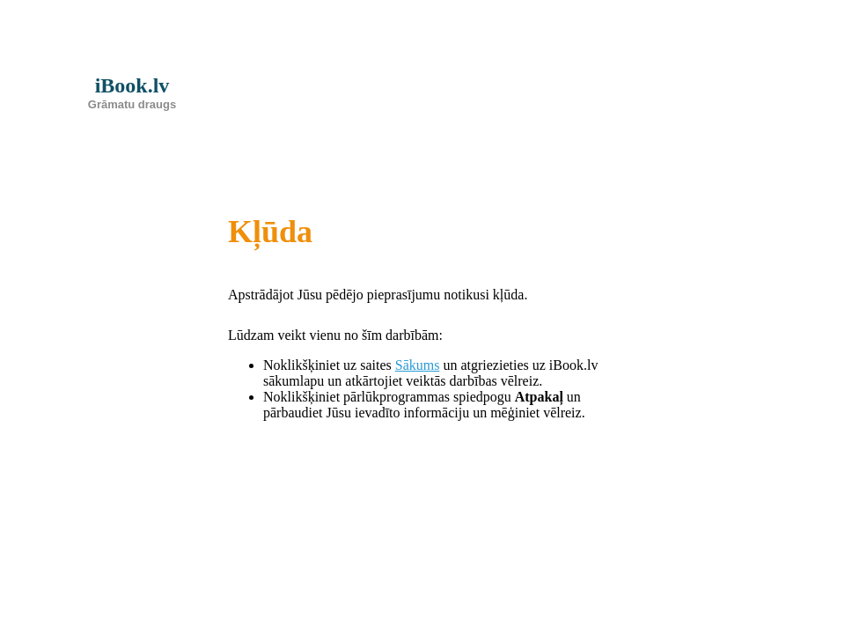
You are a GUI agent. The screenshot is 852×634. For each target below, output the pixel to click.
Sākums (417, 365)
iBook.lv (132, 92)
